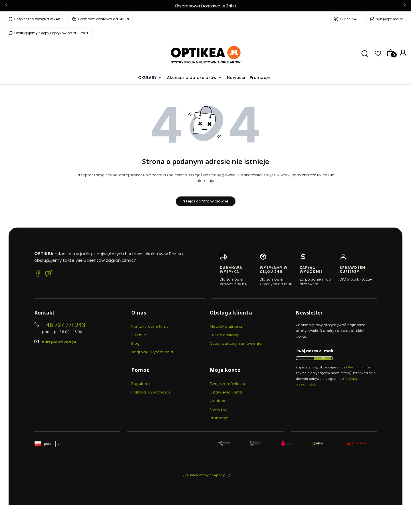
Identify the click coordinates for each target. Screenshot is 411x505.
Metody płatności (226, 326)
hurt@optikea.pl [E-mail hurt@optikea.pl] (59, 342)
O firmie (138, 335)
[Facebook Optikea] (37, 274)
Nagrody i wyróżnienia (152, 352)
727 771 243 (348, 19)
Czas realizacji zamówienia (236, 343)
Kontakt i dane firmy (149, 326)
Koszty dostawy (224, 335)
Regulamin (141, 383)
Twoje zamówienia (227, 383)
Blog (135, 343)
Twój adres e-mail (314, 351)
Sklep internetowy (204, 475)
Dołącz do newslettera (322, 358)
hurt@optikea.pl (389, 19)
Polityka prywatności (150, 392)
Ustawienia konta (226, 392)
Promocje (219, 418)
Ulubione (218, 400)
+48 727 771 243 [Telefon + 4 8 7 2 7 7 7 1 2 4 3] (63, 325)
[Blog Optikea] (48, 274)
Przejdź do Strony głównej (205, 201)
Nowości (218, 409)
